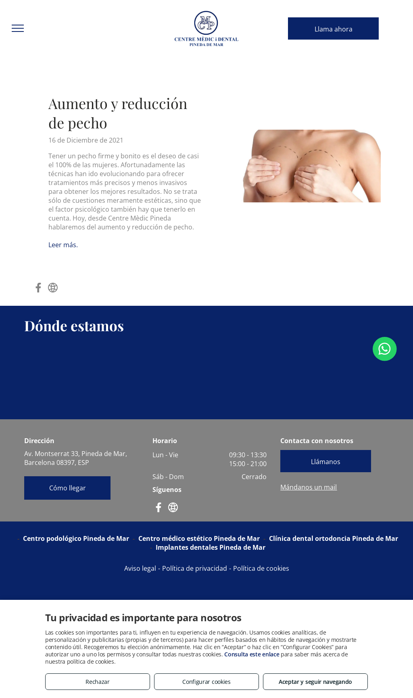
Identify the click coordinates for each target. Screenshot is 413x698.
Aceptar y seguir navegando (315, 681)
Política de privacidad (194, 568)
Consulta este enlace (251, 654)
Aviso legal (140, 568)
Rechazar (98, 681)
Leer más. (63, 244)
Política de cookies (261, 568)
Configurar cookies (206, 681)
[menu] (17, 28)
